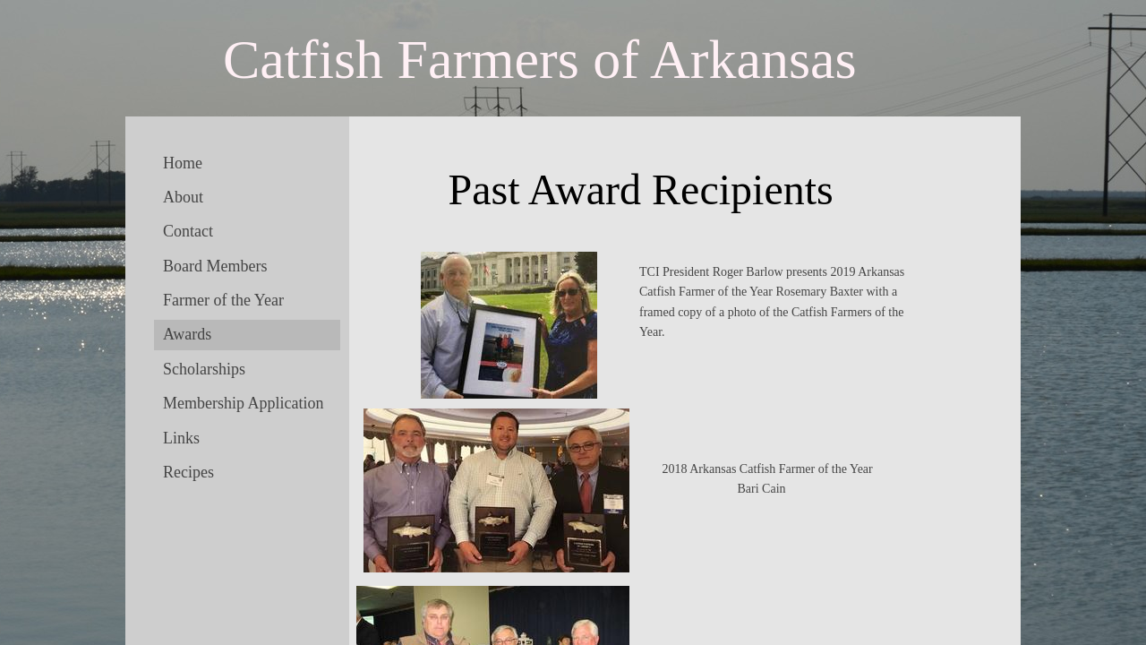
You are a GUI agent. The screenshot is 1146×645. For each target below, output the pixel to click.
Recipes (188, 472)
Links (181, 438)
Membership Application (243, 403)
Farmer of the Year (223, 300)
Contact (188, 231)
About (183, 197)
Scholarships (204, 369)
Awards (187, 334)
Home (182, 163)
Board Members (215, 266)
